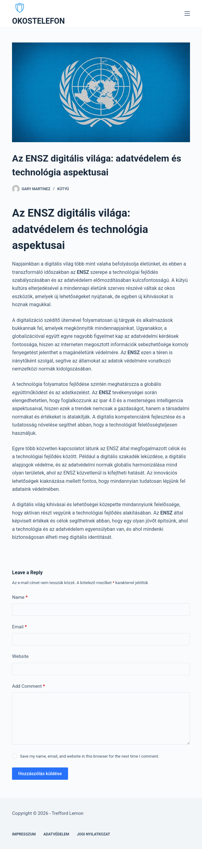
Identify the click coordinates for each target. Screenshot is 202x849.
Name (20, 597)
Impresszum (24, 834)
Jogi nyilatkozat (93, 834)
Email (19, 627)
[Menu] (187, 13)
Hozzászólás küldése (40, 773)
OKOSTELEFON (38, 21)
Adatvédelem (56, 834)
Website (20, 656)
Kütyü (63, 189)
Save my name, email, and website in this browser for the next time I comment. (89, 756)
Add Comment (28, 686)
